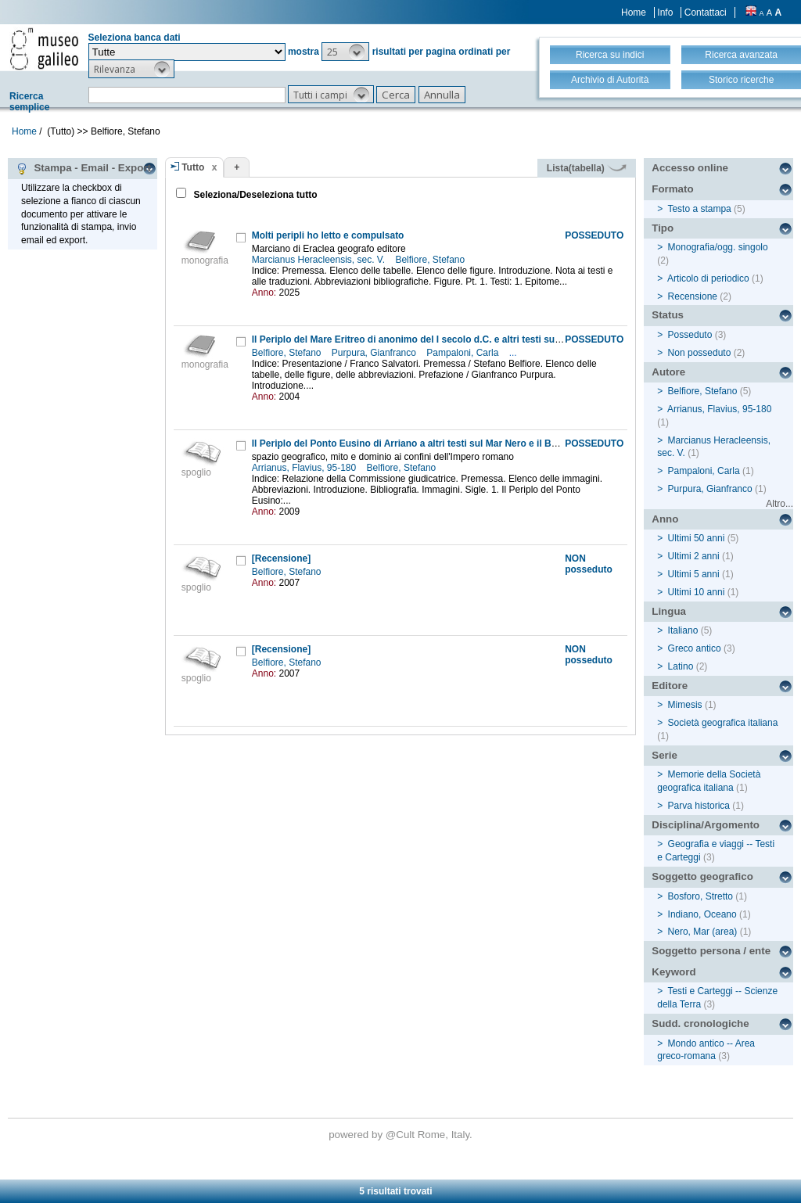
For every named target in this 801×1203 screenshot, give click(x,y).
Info (665, 12)
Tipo (662, 228)
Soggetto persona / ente (711, 951)
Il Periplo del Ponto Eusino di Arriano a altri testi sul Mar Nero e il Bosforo (416, 443)
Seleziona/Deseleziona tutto (254, 194)
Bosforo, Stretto (700, 896)
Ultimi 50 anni (696, 538)
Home (633, 12)
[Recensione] (281, 558)
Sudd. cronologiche (700, 1023)
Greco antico (694, 648)
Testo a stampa (699, 208)
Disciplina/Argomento (706, 825)
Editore (670, 685)
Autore (668, 372)
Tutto (192, 167)
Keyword (673, 972)
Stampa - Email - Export (83, 168)
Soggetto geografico (702, 876)
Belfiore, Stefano (431, 259)
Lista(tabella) (587, 168)
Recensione (692, 296)
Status (668, 315)
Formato (672, 189)
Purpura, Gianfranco (375, 352)
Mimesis (685, 704)
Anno (665, 519)
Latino (681, 666)
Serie (664, 755)
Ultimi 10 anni (696, 592)
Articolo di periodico (708, 278)
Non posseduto (699, 352)
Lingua (669, 611)
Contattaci (705, 12)
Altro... (779, 503)
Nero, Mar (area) (703, 931)
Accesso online (690, 168)
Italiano (683, 630)
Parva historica (699, 805)
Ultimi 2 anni (694, 556)
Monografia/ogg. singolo (718, 247)
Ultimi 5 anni (694, 574)
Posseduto (690, 334)
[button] (345, 51)
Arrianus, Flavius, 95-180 (305, 467)
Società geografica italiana (723, 722)
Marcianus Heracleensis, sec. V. (320, 259)
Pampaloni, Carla (463, 352)
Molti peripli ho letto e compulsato (328, 235)
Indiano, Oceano (702, 914)
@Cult (402, 1134)
